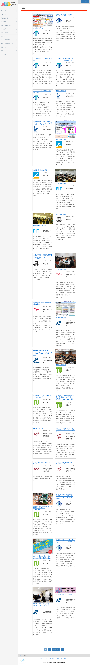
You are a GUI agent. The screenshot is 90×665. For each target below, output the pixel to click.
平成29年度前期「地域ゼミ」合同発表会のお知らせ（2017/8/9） (42, 508)
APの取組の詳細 (38, 28)
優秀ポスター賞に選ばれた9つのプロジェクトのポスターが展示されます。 (65, 430)
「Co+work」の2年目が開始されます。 (42, 462)
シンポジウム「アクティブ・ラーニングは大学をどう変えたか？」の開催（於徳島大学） (42, 557)
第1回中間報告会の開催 (40, 170)
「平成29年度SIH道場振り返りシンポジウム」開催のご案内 (65, 59)
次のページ (56, 649)
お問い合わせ (43, 658)
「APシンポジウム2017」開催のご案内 (42, 91)
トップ (20, 655)
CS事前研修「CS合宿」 (40, 226)
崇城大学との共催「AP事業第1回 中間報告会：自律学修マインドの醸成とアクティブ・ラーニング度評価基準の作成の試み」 (65, 398)
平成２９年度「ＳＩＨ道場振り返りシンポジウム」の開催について (65, 541)
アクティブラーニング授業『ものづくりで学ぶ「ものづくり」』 (42, 605)
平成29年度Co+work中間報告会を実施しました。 (65, 462)
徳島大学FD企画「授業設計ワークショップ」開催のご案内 (65, 15)
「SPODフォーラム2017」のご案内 (42, 59)
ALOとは (85, 1)
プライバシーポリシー (63, 658)
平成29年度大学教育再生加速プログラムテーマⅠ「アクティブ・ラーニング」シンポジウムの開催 (65, 496)
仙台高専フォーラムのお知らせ (65, 594)
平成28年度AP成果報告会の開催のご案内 (42, 303)
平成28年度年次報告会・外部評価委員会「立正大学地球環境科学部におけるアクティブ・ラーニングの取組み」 (42, 256)
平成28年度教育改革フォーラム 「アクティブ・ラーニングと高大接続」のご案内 (43, 123)
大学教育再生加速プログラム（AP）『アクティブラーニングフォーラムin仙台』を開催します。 (42, 353)
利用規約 (51, 658)
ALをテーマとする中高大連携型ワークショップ (42, 396)
